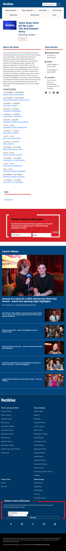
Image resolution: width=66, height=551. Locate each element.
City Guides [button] (44, 10)
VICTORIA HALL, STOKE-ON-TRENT (14, 160)
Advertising (37, 486)
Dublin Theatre (6, 415)
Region (34, 232)
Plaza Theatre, (23, 35)
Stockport (32, 35)
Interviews (37, 419)
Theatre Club (56, 10)
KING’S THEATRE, (8, 144)
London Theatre (6, 411)
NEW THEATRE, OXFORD (10, 133)
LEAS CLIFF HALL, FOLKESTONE (13, 182)
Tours (54, 15)
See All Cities (5, 453)
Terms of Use (46, 544)
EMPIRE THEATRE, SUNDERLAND (13, 94)
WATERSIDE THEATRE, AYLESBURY (14, 177)
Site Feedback (38, 490)
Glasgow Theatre (6, 419)
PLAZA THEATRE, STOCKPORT (12, 116)
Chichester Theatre (7, 430)
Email (13, 232)
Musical (22, 39)
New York (4, 486)
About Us (37, 494)
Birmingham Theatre (7, 426)
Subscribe (56, 232)
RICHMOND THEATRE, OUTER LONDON (15, 122)
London (3, 483)
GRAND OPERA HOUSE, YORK (12, 149)
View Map (50, 88)
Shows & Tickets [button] (11, 10)
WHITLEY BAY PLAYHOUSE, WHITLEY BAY (16, 100)
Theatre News (38, 411)
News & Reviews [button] (28, 10)
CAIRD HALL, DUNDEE (10, 105)
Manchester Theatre (7, 445)
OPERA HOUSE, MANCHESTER (12, 166)
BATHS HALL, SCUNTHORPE (12, 138)
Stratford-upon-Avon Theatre (10, 449)
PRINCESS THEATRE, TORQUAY (13, 155)
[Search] (49, 4)
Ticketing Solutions (40, 498)
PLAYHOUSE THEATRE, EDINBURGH (14, 171)
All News (37, 475)
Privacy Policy (37, 544)
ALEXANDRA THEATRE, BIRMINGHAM (15, 127)
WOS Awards (35, 15)
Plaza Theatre (51, 80)
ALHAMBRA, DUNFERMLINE (12, 111)
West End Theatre (39, 423)
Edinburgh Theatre (7, 434)
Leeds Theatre (5, 438)
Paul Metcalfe (8, 200)
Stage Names (38, 483)
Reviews (36, 415)
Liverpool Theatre (6, 441)
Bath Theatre (5, 423)
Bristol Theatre (38, 438)
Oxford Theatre (39, 468)
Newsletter (13, 15)
